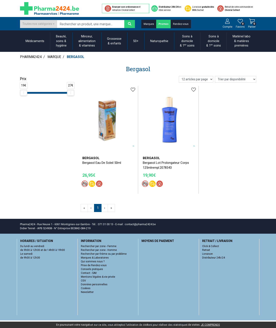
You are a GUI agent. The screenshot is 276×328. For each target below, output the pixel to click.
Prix (23, 79)
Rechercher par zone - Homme (99, 250)
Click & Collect (210, 246)
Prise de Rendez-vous (94, 265)
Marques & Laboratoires (95, 257)
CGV (83, 280)
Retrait (206, 250)
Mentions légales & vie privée (98, 276)
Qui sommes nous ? (92, 261)
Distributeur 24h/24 (213, 257)
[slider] (23, 93)
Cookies (85, 288)
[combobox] (38, 24)
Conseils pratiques (92, 269)
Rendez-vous (181, 24)
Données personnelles (94, 284)
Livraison (207, 253)
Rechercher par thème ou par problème (104, 253)
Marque (54, 57)
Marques (149, 24)
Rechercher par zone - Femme (98, 246)
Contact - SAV (89, 272)
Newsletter (87, 292)
